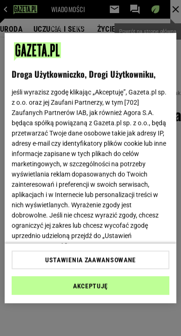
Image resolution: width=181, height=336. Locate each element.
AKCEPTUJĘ (90, 286)
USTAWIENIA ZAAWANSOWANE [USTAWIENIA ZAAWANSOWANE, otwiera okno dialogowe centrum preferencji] (90, 260)
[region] (91, 168)
